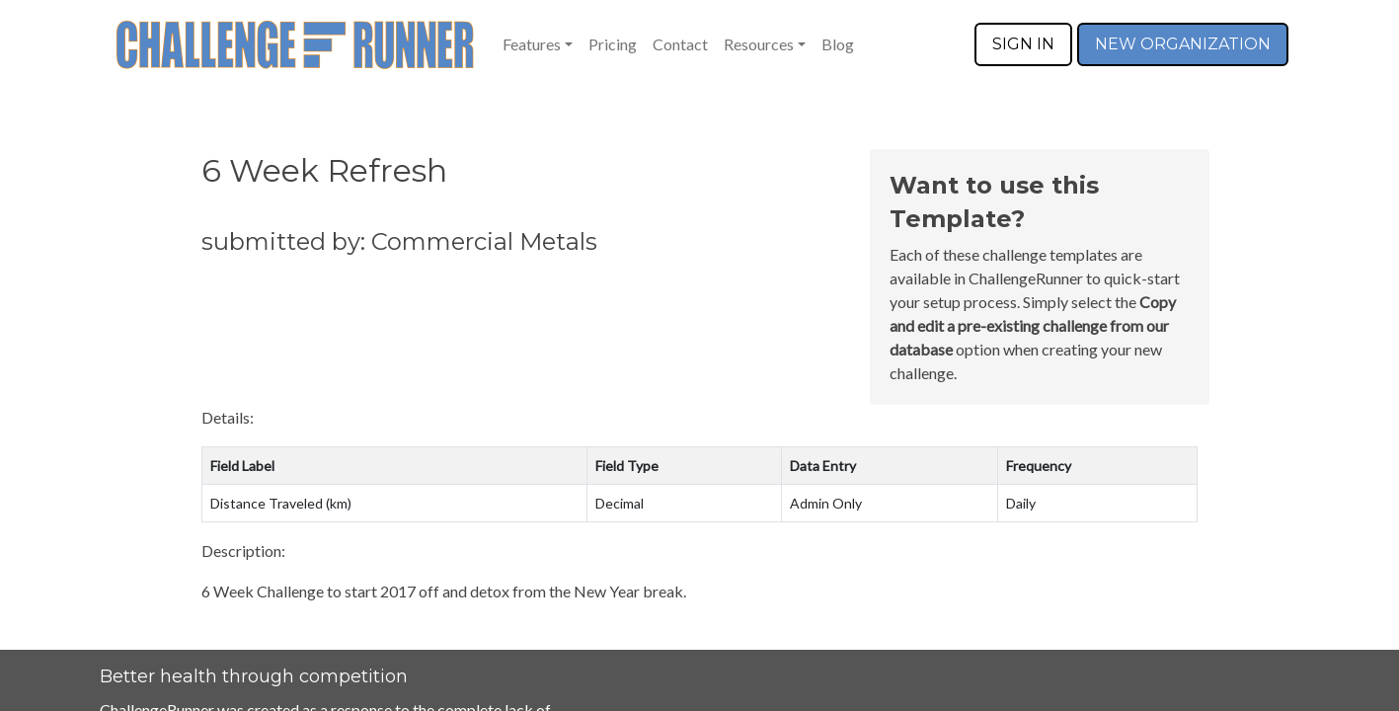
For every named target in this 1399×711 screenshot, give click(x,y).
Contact (680, 44)
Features (532, 44)
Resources (759, 44)
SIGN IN (1023, 44)
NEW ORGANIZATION (1183, 44)
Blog (837, 44)
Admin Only (826, 503)
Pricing (612, 44)
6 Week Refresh (324, 170)
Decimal (619, 503)
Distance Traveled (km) (280, 503)
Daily (1021, 503)
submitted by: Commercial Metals (399, 241)
